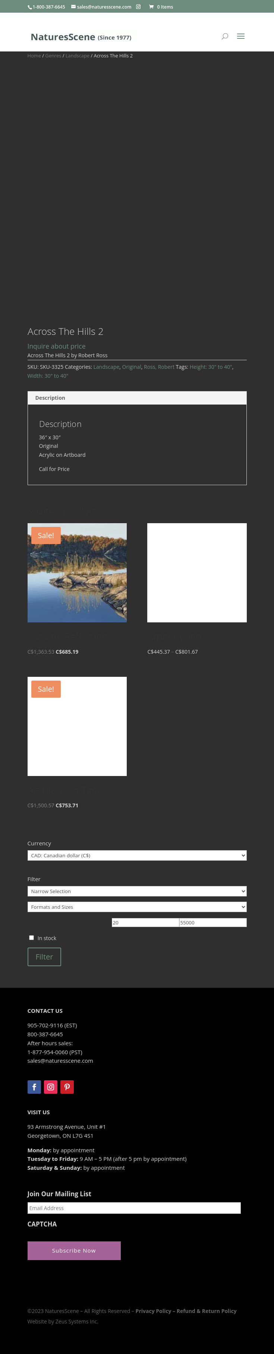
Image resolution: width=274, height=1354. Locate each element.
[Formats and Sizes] (137, 907)
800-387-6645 (45, 1034)
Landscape (77, 55)
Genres (53, 55)
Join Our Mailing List (59, 1194)
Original (131, 366)
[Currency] (137, 855)
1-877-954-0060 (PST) (55, 1052)
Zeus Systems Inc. (77, 1321)
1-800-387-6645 (49, 7)
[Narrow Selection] (137, 891)
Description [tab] (50, 397)
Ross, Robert (159, 366)
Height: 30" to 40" (211, 366)
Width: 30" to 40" (48, 375)
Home (34, 55)
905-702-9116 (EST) (52, 1025)
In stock (47, 938)
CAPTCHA (42, 1224)
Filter (44, 957)
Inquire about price (57, 346)
